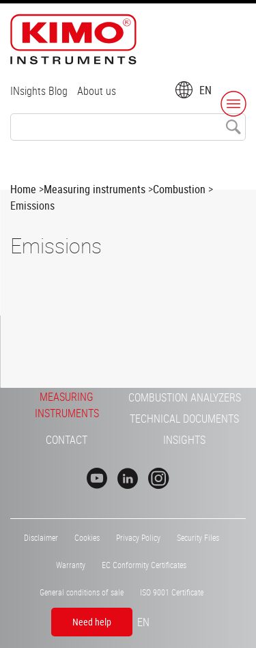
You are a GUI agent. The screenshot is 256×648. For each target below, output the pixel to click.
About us (96, 90)
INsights (184, 439)
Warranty (70, 564)
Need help (91, 621)
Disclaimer (41, 537)
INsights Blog (39, 90)
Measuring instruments (94, 189)
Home (23, 189)
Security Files (198, 537)
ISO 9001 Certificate (171, 592)
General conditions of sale (82, 592)
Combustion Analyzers (184, 397)
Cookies (87, 537)
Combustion (179, 189)
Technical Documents (184, 418)
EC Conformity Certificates (144, 564)
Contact (66, 439)
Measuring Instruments (67, 405)
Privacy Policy (138, 537)
